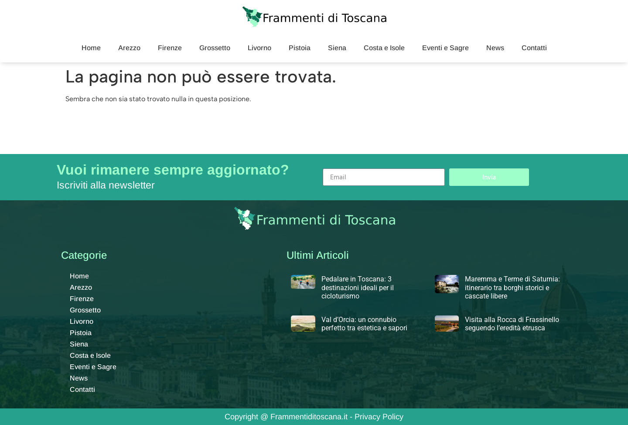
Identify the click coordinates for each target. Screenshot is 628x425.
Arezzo (129, 47)
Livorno (259, 47)
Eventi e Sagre (445, 47)
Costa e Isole (384, 47)
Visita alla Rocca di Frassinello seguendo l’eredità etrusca (512, 323)
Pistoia (300, 47)
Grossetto (214, 47)
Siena (337, 47)
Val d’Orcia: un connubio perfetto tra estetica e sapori (364, 323)
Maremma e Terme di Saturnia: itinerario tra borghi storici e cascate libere (512, 287)
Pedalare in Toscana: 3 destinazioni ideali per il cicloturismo (357, 287)
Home (91, 47)
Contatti (534, 47)
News (495, 47)
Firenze (170, 47)
